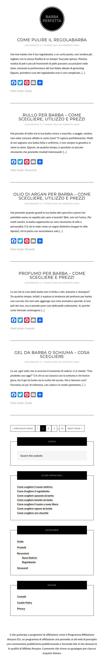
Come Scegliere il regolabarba (33, 491)
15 (62, 428)
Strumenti (30, 170)
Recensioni (23, 553)
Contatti (21, 596)
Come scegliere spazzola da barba (35, 495)
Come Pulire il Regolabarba (52, 39)
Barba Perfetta (52, 19)
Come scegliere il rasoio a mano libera (37, 504)
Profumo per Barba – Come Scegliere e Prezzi (52, 275)
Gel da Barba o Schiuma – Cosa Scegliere (52, 354)
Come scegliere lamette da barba (35, 499)
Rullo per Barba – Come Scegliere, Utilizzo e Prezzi (52, 117)
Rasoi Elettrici (29, 557)
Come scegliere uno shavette (32, 512)
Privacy (21, 608)
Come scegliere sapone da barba (34, 508)
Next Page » (75, 428)
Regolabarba (29, 562)
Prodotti (30, 249)
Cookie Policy (24, 602)
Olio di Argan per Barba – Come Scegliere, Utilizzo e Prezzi (52, 196)
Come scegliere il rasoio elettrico (35, 486)
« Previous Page (22, 428)
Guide (28, 90)
